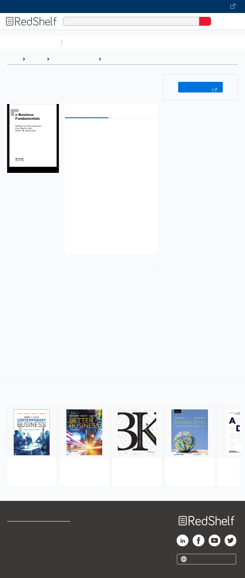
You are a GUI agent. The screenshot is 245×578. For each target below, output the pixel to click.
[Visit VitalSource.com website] (122, 6)
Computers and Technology (169, 42)
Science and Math (116, 42)
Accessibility (62, 554)
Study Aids (80, 42)
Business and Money (74, 59)
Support (15, 541)
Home (13, 59)
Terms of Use (63, 528)
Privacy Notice (22, 554)
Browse (36, 59)
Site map (16, 567)
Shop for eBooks (24, 528)
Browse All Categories (31, 42)
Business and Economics (131, 59)
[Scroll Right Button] (239, 446)
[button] (110, 132)
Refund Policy (63, 541)
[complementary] (122, 435)
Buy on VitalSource (200, 87)
